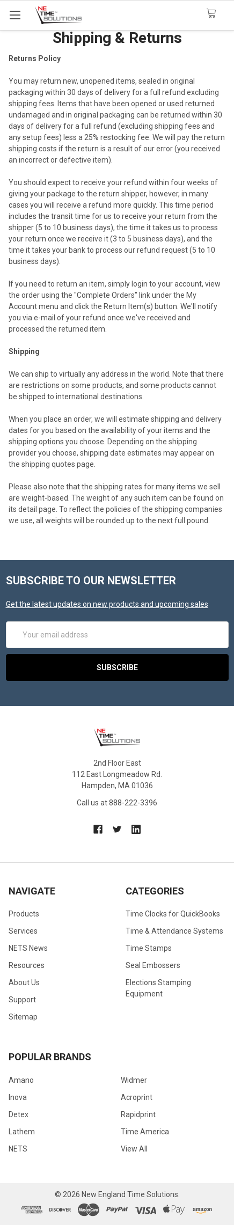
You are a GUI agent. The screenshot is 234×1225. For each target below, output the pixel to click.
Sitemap (23, 1017)
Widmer (134, 1080)
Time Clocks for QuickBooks (173, 913)
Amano (21, 1080)
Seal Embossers (153, 965)
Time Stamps (149, 948)
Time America (145, 1131)
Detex (18, 1114)
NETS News (28, 948)
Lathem (22, 1131)
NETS (18, 1149)
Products (24, 913)
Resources (27, 965)
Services (23, 931)
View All (134, 1149)
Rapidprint (138, 1114)
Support (22, 999)
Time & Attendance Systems (174, 931)
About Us (24, 982)
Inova (18, 1097)
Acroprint (136, 1097)
